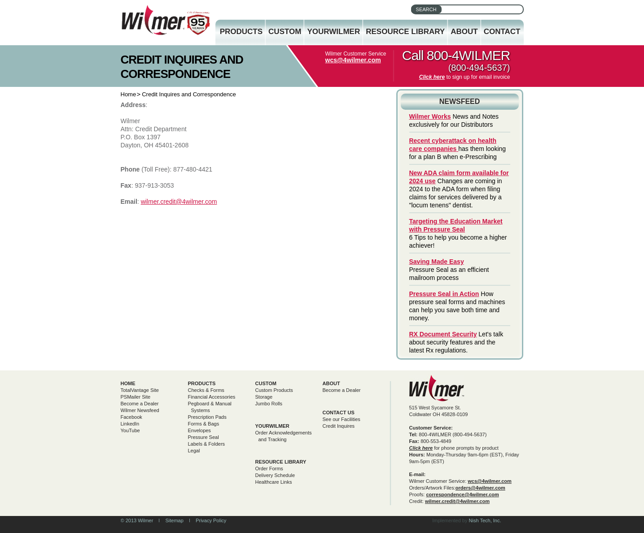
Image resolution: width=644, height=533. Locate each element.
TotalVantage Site (140, 390)
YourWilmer (333, 31)
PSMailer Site (136, 397)
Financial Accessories (212, 397)
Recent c (422, 140)
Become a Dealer (140, 403)
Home (128, 94)
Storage (264, 397)
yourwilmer (272, 426)
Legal (194, 450)
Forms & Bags (203, 423)
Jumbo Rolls (269, 403)
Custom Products (274, 390)
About (464, 31)
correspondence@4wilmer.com (462, 494)
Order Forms (269, 468)
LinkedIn (130, 423)
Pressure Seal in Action (444, 293)
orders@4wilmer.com (480, 487)
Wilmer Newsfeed (140, 410)
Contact (502, 31)
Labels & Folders (206, 444)
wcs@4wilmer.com (353, 60)
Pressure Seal (203, 437)
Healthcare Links (273, 482)
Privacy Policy (211, 520)
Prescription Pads (207, 417)
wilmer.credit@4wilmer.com (179, 201)
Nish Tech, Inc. (485, 520)
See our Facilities (341, 419)
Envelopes (199, 430)
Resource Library (405, 31)
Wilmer (436, 388)
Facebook (131, 417)
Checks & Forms (206, 390)
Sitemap (174, 520)
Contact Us (339, 412)
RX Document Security (443, 334)
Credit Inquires (339, 426)
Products (241, 31)
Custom (284, 31)
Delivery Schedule (275, 475)
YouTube (130, 430)
